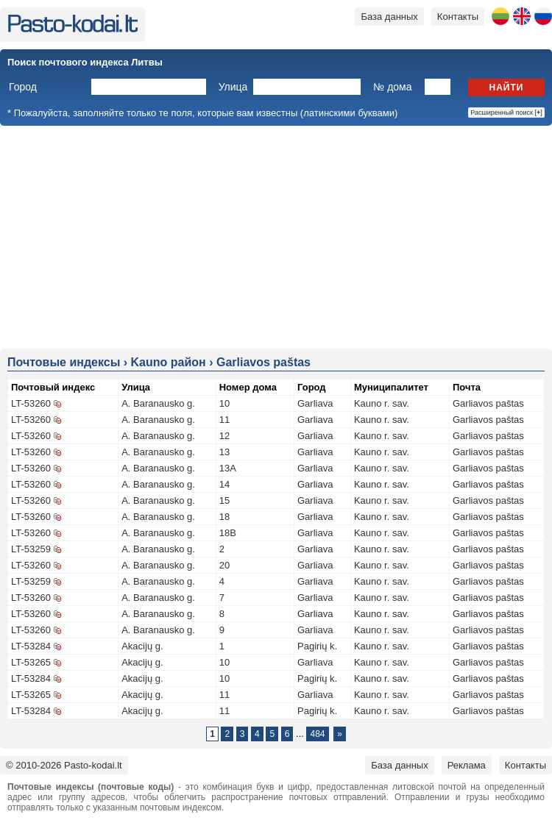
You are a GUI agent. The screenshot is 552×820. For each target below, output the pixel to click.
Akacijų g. (142, 646)
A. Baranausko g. (158, 403)
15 (224, 500)
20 (224, 565)
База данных (389, 16)
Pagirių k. (317, 646)
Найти (506, 87)
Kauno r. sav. (381, 403)
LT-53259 (31, 549)
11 (224, 419)
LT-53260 (31, 403)
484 (317, 734)
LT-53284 (31, 646)
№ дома (392, 87)
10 (224, 403)
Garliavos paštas (488, 403)
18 (224, 516)
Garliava (315, 403)
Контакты (457, 16)
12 (224, 435)
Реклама (466, 765)
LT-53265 (31, 662)
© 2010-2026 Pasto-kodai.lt (64, 765)
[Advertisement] (276, 236)
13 (224, 451)
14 (224, 484)
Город (23, 87)
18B (227, 532)
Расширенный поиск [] (506, 112)
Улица (233, 87)
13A (227, 468)
